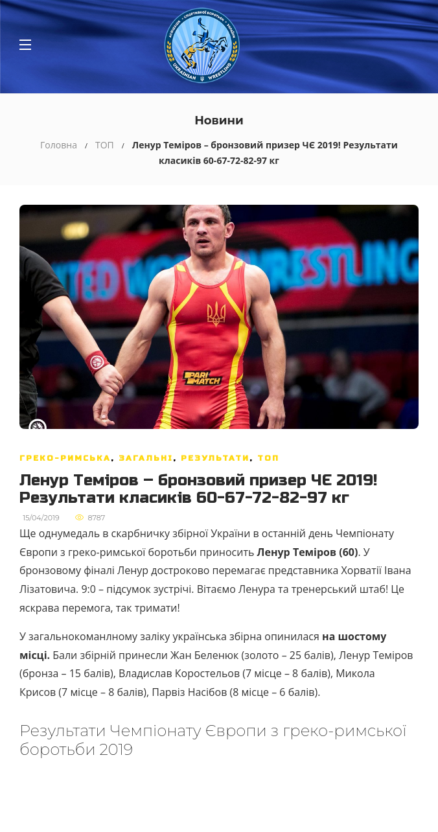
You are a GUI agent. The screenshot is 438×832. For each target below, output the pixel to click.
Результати (215, 458)
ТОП (104, 145)
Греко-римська (65, 458)
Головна (58, 145)
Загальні (146, 458)
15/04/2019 (41, 517)
